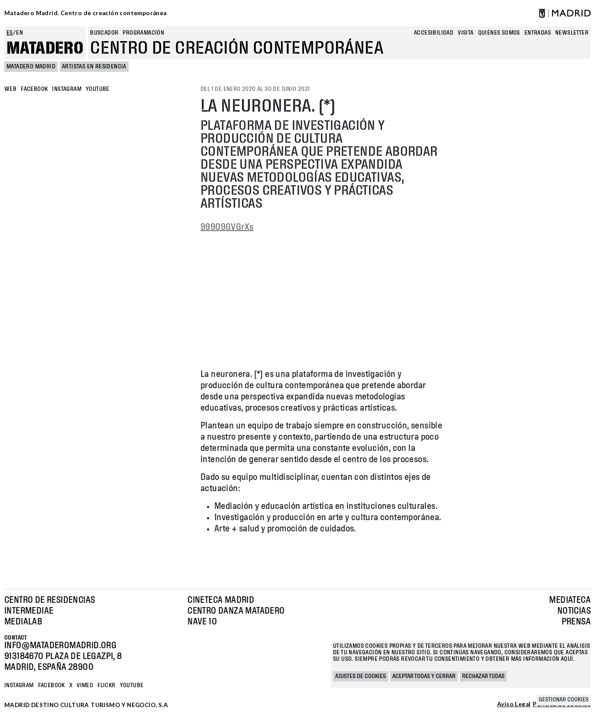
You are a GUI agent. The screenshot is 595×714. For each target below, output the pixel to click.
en (19, 33)
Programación (143, 33)
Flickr (106, 685)
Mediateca (570, 600)
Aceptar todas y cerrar (424, 676)
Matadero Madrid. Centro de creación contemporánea (85, 13)
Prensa (576, 622)
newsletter (572, 33)
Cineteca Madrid (221, 600)
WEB (10, 89)
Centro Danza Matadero (236, 611)
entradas (537, 33)
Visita (465, 33)
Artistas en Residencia (94, 67)
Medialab (23, 622)
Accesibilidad (433, 33)
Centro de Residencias (49, 600)
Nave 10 (202, 622)
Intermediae (28, 611)
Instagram (19, 685)
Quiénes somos (499, 33)
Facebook (51, 685)
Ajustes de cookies (360, 676)
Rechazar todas (483, 676)
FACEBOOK (34, 89)
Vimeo (85, 685)
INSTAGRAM (66, 89)
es (9, 33)
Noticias (574, 611)
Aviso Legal (513, 704)
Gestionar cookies (564, 700)
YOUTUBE (98, 89)
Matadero (45, 48)
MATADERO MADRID (30, 67)
